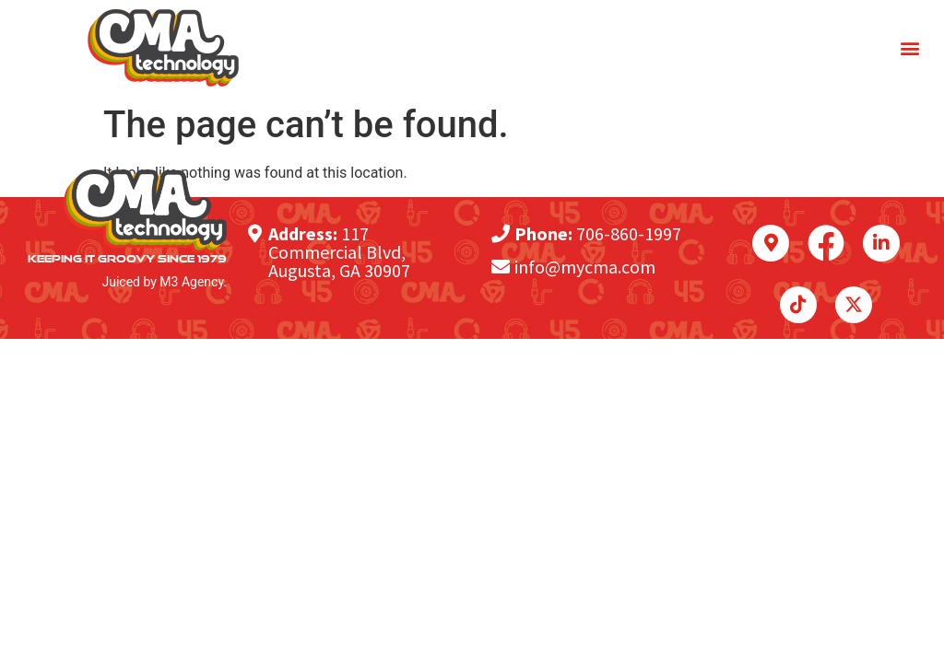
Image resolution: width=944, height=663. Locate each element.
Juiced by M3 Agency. (164, 281)
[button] (910, 48)
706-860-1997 (628, 233)
